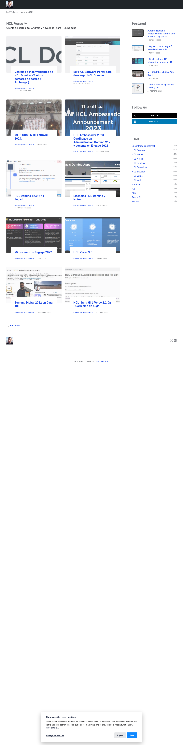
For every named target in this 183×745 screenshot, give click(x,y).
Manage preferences (55, 735)
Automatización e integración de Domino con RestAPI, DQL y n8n (161, 33)
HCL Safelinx (138, 163)
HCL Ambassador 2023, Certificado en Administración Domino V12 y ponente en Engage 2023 (91, 140)
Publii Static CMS (102, 361)
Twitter (146, 116)
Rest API (136, 197)
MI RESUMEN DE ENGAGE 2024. (161, 73)
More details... (52, 728)
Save (132, 735)
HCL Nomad (138, 154)
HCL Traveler (138, 171)
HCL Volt (136, 180)
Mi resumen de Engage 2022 (33, 252)
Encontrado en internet (143, 146)
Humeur (136, 184)
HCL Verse (137, 176)
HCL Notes (137, 158)
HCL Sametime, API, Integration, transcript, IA (160, 61)
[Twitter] (171, 341)
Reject (120, 735)
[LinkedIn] (175, 341)
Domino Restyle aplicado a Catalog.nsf (161, 86)
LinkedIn (146, 122)
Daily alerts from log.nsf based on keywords (160, 48)
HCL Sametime (139, 167)
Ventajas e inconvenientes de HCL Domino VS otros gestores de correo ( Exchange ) (34, 77)
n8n (134, 193)
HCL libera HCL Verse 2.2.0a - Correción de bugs (92, 304)
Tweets (135, 201)
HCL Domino (138, 150)
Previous (13, 326)
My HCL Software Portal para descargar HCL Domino (92, 73)
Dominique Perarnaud (24, 88)
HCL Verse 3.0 (82, 252)
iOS (133, 188)
